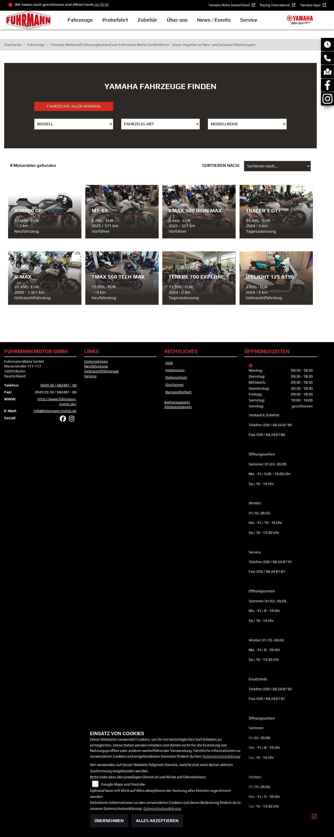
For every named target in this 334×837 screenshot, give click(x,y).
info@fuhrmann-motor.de (55, 411)
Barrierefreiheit (178, 392)
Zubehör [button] (147, 20)
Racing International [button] (275, 5)
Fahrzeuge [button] (80, 20)
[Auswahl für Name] (73, 124)
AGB (169, 363)
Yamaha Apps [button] (310, 5)
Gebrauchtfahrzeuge (101, 371)
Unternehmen (96, 361)
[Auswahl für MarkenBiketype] (247, 124)
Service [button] (248, 20)
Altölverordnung (178, 407)
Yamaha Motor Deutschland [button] (229, 5)
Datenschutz (176, 377)
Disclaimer (174, 385)
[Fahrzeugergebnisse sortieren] (277, 166)
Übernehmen (109, 820)
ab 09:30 (101, 5)
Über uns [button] (177, 20)
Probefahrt (115, 20)
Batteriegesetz (177, 402)
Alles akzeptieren (157, 820)
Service (90, 376)
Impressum (174, 370)
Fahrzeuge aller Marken (74, 106)
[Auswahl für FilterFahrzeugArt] (160, 124)
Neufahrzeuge (96, 366)
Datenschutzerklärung (221, 756)
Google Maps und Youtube (123, 784)
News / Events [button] (214, 20)
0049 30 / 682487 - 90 (58, 385)
